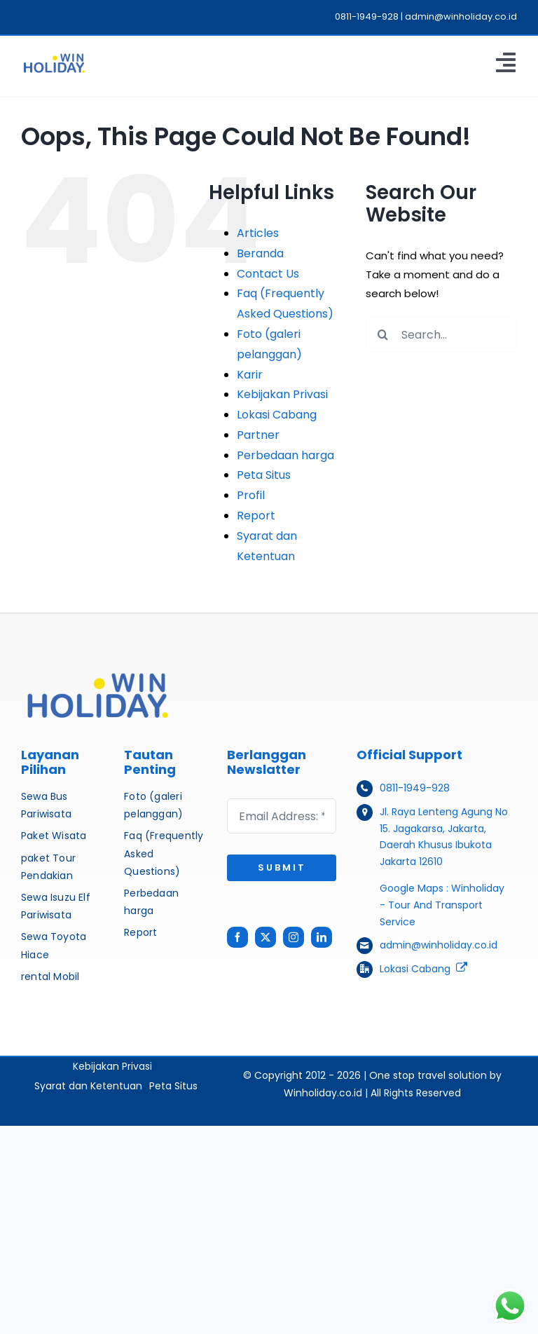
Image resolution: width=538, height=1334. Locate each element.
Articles (258, 233)
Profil (251, 495)
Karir (250, 375)
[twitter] (265, 937)
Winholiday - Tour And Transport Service (442, 905)
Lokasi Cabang (277, 415)
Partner (258, 435)
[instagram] (293, 937)
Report (256, 516)
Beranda (260, 253)
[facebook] (237, 937)
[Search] (383, 334)
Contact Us (268, 274)
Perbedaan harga (285, 455)
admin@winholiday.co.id (438, 945)
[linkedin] (321, 937)
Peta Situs (264, 475)
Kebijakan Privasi (282, 394)
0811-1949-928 (415, 788)
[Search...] (441, 334)
